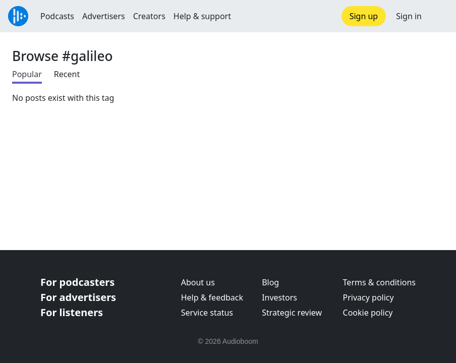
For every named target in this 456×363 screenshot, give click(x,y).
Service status (207, 312)
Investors (279, 297)
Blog (270, 282)
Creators (149, 16)
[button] (439, 16)
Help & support (202, 16)
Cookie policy (368, 312)
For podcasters (77, 282)
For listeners (71, 312)
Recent (67, 74)
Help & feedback (212, 297)
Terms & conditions (379, 282)
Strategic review (292, 312)
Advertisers (103, 16)
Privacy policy (368, 297)
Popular (27, 74)
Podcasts (57, 16)
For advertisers (78, 297)
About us (198, 282)
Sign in (409, 16)
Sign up (364, 16)
